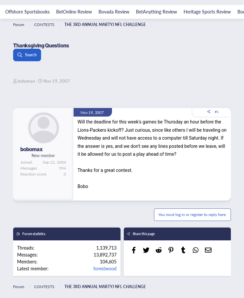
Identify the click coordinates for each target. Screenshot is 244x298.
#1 (217, 111)
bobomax (26, 81)
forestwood (105, 268)
